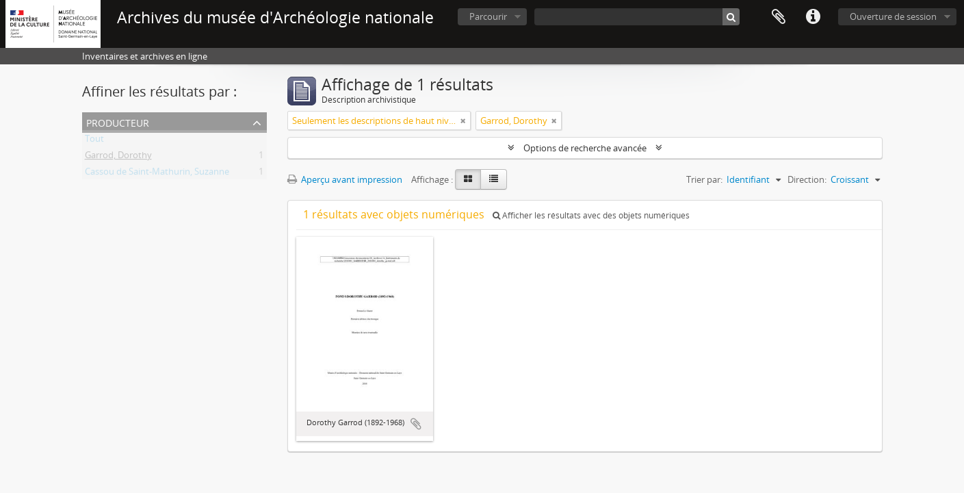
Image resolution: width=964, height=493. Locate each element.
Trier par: (704, 179)
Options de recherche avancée (585, 148)
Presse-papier (778, 17)
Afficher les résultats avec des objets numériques (591, 215)
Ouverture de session (893, 16)
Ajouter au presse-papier (416, 424)
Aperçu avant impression (344, 179)
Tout (94, 141)
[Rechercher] (731, 16)
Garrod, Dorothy (118, 157)
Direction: (806, 179)
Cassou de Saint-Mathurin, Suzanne (157, 174)
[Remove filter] (463, 120)
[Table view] (493, 179)
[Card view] (468, 179)
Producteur (117, 121)
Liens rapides (813, 17)
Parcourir (488, 16)
